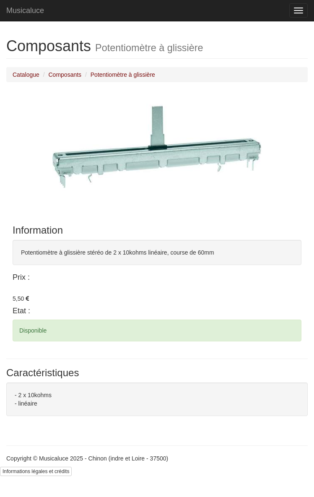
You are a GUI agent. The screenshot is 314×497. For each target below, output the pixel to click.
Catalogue (26, 74)
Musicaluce (25, 10)
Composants (65, 74)
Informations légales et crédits (36, 471)
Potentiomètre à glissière (123, 74)
